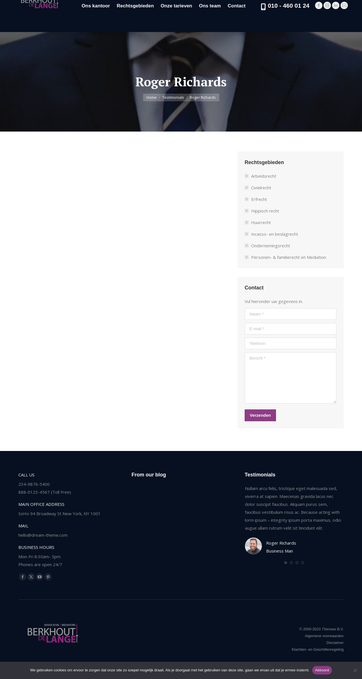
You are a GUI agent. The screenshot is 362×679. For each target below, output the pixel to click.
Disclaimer (335, 643)
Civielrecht (261, 187)
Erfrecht (259, 199)
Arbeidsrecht (263, 176)
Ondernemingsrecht (270, 245)
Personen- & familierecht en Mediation (288, 257)
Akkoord (322, 670)
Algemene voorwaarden (324, 636)
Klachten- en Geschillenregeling (318, 649)
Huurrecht (261, 222)
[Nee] (355, 670)
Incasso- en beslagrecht (274, 234)
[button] (285, 562)
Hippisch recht (265, 211)
